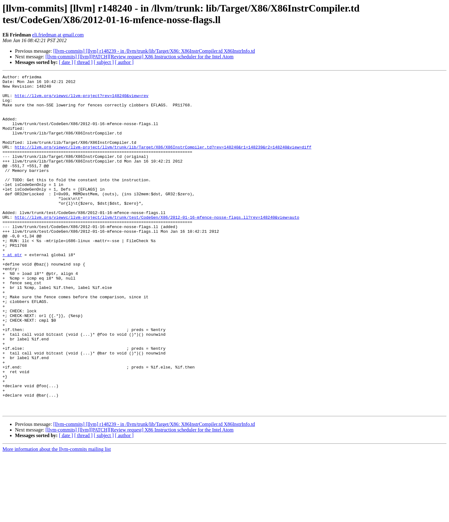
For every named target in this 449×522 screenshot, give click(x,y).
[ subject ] (104, 62)
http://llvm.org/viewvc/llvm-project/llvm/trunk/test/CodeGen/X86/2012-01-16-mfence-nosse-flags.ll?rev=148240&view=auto (157, 246)
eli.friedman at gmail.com (58, 34)
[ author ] (124, 62)
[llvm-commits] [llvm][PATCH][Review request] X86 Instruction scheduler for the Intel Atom (140, 56)
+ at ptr (12, 291)
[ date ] (66, 62)
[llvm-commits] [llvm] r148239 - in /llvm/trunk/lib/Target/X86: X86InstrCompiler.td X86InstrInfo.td (154, 51)
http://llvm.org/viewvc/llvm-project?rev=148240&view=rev (81, 100)
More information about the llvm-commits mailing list (56, 516)
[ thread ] (83, 62)
